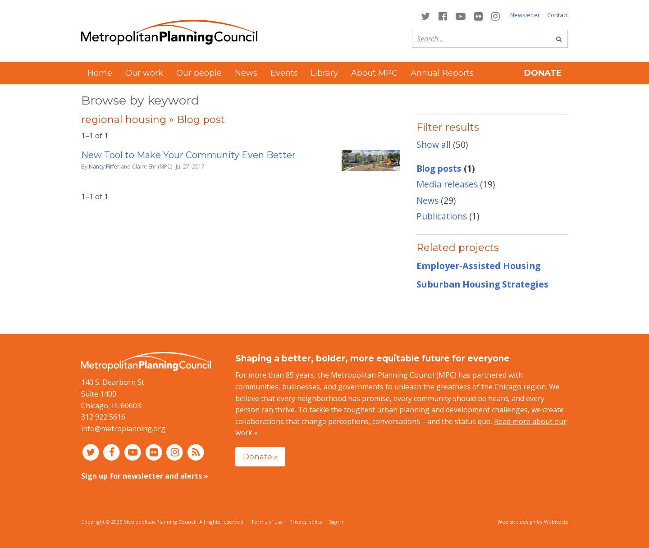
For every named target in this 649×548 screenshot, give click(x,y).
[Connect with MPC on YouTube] (460, 15)
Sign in (337, 521)
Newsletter (525, 15)
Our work (144, 73)
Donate (543, 73)
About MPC (374, 73)
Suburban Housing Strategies (482, 284)
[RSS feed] (196, 452)
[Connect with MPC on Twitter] (425, 15)
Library (324, 73)
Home (99, 73)
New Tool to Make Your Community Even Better (188, 155)
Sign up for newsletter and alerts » (144, 476)
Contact (557, 15)
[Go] (558, 38)
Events (284, 73)
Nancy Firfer (104, 166)
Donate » (260, 456)
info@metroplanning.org (123, 429)
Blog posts (439, 168)
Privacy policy (306, 521)
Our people (199, 73)
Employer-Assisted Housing (478, 266)
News (246, 73)
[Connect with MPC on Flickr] (478, 15)
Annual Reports (442, 73)
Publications (441, 216)
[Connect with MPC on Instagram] (496, 15)
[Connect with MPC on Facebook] (442, 15)
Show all (433, 144)
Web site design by (533, 521)
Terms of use (267, 521)
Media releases (447, 184)
